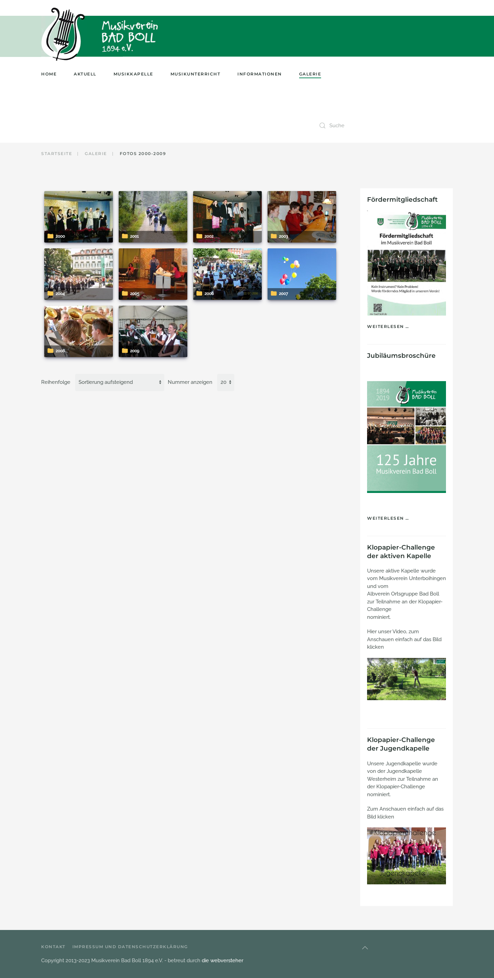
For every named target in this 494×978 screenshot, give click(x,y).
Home (49, 73)
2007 (283, 293)
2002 (208, 236)
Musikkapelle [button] (133, 73)
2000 (60, 236)
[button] (365, 947)
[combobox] (384, 125)
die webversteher (222, 960)
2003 (283, 236)
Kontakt (53, 946)
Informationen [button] (259, 73)
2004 (60, 293)
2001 (134, 236)
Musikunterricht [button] (195, 73)
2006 (209, 293)
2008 (60, 351)
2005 (134, 293)
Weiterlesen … (388, 326)
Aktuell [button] (85, 73)
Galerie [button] (310, 73)
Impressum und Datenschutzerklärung (130, 946)
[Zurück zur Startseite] (65, 34)
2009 (134, 351)
